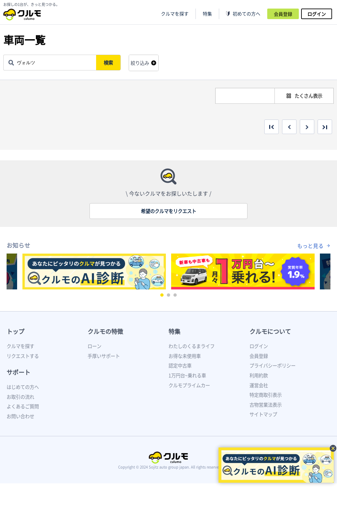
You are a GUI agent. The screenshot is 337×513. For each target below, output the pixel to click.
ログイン (316, 14)
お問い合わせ (20, 416)
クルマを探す (175, 13)
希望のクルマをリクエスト (168, 211)
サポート (18, 372)
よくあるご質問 (23, 406)
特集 (174, 331)
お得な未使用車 (184, 356)
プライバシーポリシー (272, 365)
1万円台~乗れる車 (187, 375)
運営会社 (258, 385)
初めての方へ (246, 13)
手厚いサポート (104, 356)
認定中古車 (180, 365)
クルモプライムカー (189, 385)
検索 (109, 62)
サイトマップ (263, 414)
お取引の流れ (20, 396)
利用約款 (258, 375)
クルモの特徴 (105, 331)
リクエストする (23, 356)
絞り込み (140, 63)
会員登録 (283, 14)
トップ (15, 331)
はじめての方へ (23, 387)
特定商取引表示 (265, 394)
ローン (94, 346)
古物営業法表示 (265, 404)
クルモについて (270, 331)
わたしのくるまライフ (191, 346)
